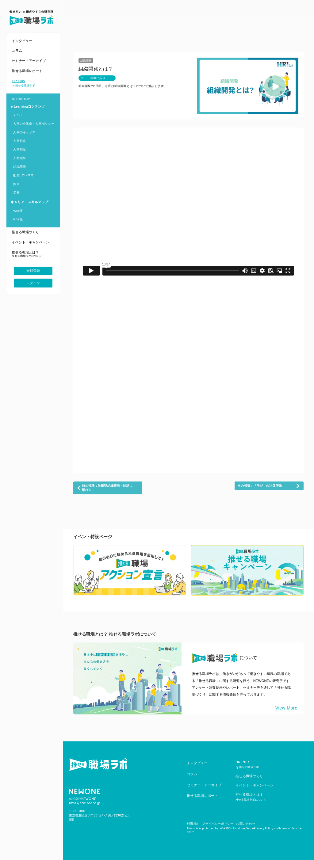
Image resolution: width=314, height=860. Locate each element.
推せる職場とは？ (251, 796)
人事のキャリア (24, 132)
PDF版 (18, 219)
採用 (16, 184)
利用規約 (193, 823)
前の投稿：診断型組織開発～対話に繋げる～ (107, 488)
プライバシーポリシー (218, 823)
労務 (16, 192)
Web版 (18, 210)
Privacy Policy (263, 828)
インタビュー (197, 763)
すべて (18, 114)
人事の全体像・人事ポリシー (33, 123)
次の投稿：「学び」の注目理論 (260, 485)
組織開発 (19, 166)
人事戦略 (19, 141)
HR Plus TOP (20, 99)
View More (286, 708)
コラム (192, 774)
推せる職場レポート (202, 795)
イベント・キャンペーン (255, 785)
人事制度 (19, 149)
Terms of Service (290, 828)
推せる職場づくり (249, 776)
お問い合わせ (245, 823)
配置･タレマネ (23, 175)
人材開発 (19, 158)
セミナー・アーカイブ (204, 785)
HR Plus (247, 764)
